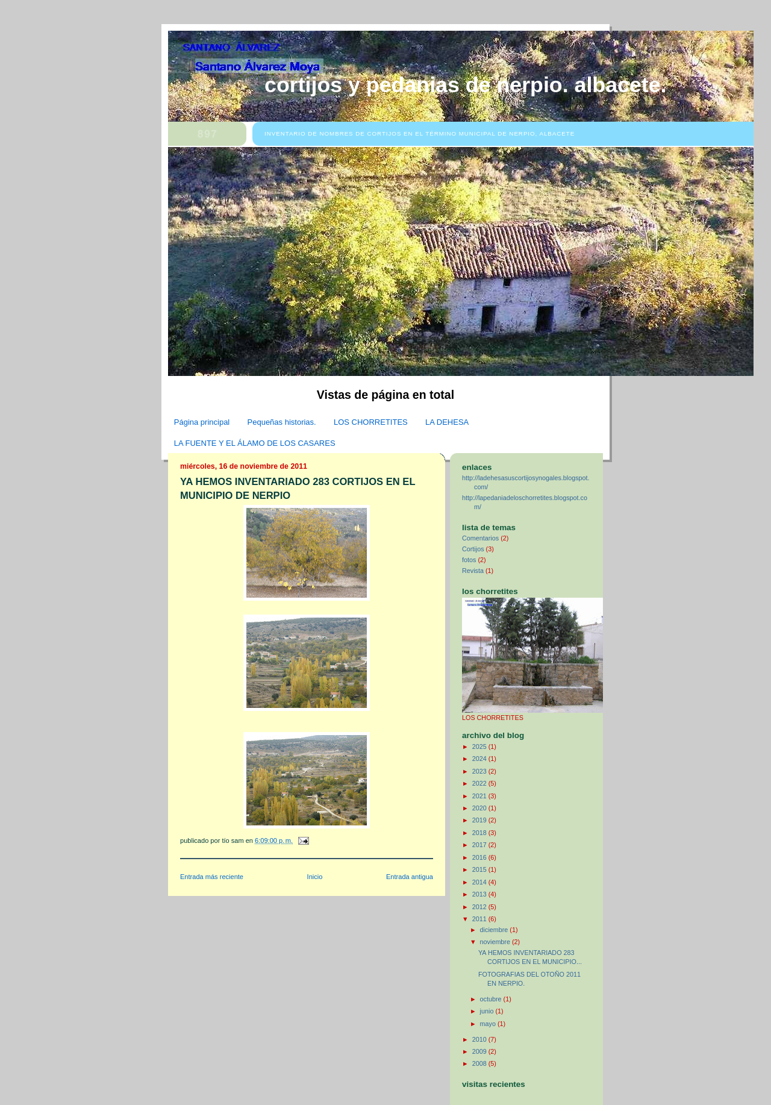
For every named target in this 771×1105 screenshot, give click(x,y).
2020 (480, 808)
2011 (480, 918)
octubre (492, 999)
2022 (480, 783)
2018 (480, 832)
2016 (480, 857)
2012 (480, 906)
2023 (480, 771)
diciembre (495, 929)
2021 (480, 796)
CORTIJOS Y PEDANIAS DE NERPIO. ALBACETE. (465, 85)
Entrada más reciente (211, 876)
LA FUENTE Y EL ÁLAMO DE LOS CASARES (255, 443)
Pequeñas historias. (282, 422)
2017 (480, 844)
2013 (480, 894)
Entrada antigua (409, 876)
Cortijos (473, 548)
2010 (480, 1039)
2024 (480, 758)
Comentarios (480, 538)
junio (488, 1011)
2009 (480, 1051)
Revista (473, 570)
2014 (480, 882)
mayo (489, 1023)
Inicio (315, 876)
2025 (480, 746)
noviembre (496, 941)
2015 (480, 869)
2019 (480, 820)
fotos (469, 559)
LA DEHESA (447, 422)
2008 (480, 1063)
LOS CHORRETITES (371, 422)
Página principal (202, 422)
